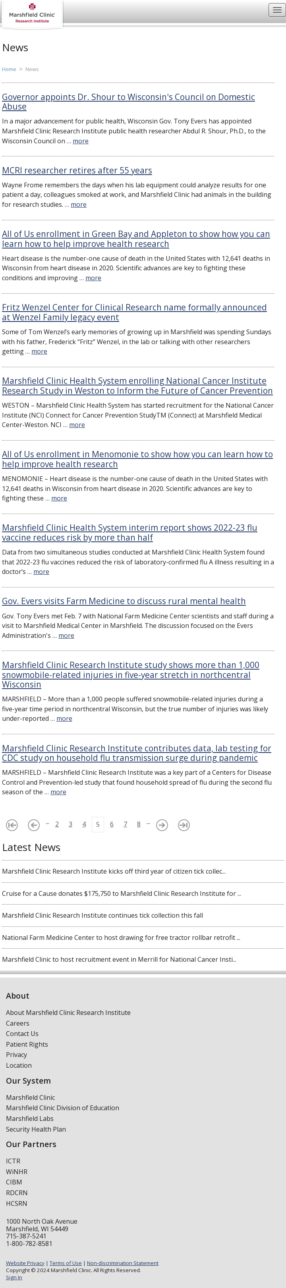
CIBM (14, 1182)
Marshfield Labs (30, 1118)
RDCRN (17, 1192)
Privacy (16, 1054)
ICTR (13, 1161)
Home (9, 69)
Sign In (14, 1277)
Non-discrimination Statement (122, 1263)
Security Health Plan (36, 1129)
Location (19, 1065)
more (81, 141)
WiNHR (16, 1171)
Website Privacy (25, 1263)
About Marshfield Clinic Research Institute (68, 1012)
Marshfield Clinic (30, 1097)
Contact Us (22, 1033)
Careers (17, 1023)
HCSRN (16, 1203)
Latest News (31, 847)
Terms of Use (66, 1263)
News (32, 69)
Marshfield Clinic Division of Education (62, 1107)
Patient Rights (27, 1044)
